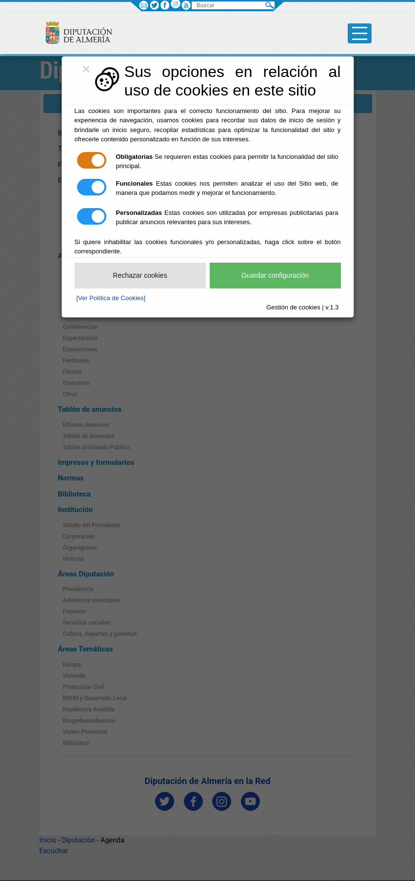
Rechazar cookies (140, 275)
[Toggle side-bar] (360, 33)
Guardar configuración (275, 275)
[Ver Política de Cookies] (111, 298)
